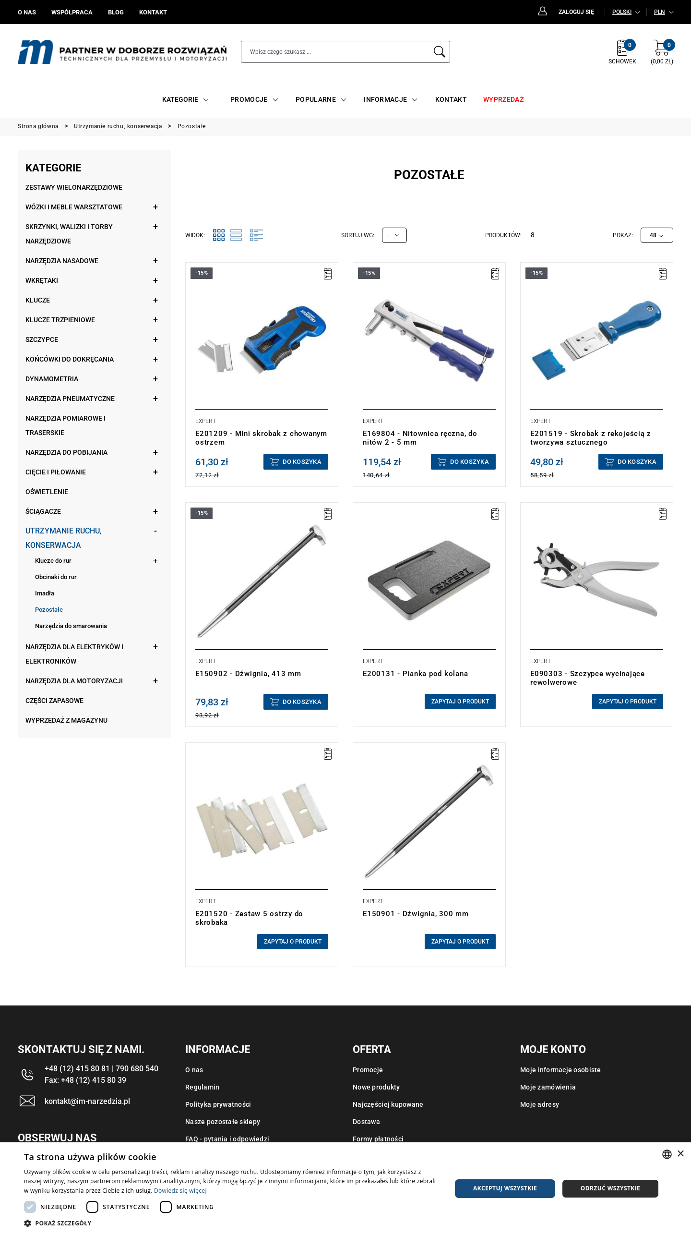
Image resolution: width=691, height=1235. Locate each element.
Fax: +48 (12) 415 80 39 (85, 1080)
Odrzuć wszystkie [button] (610, 1188)
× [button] (680, 1154)
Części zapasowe (54, 700)
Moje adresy (539, 1104)
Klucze (37, 300)
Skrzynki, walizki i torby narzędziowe (69, 234)
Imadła (44, 593)
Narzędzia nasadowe (61, 261)
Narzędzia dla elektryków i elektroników (74, 654)
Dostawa (366, 1122)
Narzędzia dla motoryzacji (74, 681)
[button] (231, 1223)
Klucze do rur (53, 560)
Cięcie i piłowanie (55, 472)
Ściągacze (43, 511)
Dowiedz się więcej (180, 1191)
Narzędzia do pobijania (66, 452)
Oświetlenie (46, 492)
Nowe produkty (376, 1087)
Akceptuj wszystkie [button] (505, 1188)
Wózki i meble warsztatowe (73, 207)
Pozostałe (49, 609)
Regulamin (202, 1087)
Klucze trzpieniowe (60, 320)
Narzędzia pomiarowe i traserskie (65, 425)
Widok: (195, 235)
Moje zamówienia (548, 1087)
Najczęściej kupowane (388, 1104)
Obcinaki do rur (56, 577)
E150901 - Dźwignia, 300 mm (416, 913)
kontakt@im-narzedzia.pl (87, 1101)
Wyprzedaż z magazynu (66, 720)
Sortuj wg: (357, 235)
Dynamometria (51, 379)
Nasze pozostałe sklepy (222, 1122)
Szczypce (41, 339)
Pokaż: (623, 235)
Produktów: (503, 235)
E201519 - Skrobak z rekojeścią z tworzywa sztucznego (590, 438)
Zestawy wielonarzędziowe (73, 187)
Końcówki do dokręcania (69, 359)
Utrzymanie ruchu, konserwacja (63, 538)
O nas (194, 1070)
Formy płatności (378, 1139)
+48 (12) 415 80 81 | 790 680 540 (101, 1068)
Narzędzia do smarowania (71, 626)
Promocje (368, 1070)
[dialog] (345, 1188)
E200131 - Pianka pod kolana (415, 673)
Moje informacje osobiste (560, 1070)
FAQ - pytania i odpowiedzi (227, 1139)
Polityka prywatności (218, 1104)
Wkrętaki (41, 280)
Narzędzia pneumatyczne (70, 398)
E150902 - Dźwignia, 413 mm (248, 673)
